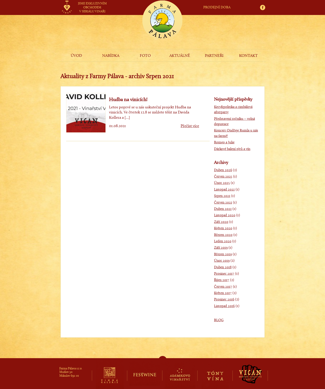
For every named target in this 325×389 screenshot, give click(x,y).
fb (264, 2)
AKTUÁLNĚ (179, 56)
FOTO (145, 56)
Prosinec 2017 (224, 274)
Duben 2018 (223, 267)
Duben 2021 (223, 209)
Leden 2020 (222, 241)
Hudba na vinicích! (128, 100)
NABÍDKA (110, 56)
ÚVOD (76, 56)
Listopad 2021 (224, 189)
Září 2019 (221, 248)
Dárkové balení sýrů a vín (232, 149)
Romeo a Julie (224, 142)
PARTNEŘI (214, 56)
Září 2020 (221, 222)
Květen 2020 (223, 228)
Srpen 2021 (222, 196)
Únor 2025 (222, 183)
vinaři (67, 3)
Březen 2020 (223, 235)
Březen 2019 (223, 254)
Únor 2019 (222, 261)
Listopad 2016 (224, 306)
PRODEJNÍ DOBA (217, 7)
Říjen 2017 (221, 280)
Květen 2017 (223, 293)
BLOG (218, 320)
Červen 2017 (223, 287)
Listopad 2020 (224, 215)
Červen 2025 (223, 176)
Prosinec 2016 (224, 299)
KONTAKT (248, 56)
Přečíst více (190, 126)
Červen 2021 (223, 202)
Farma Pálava (162, 28)
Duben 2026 (223, 170)
